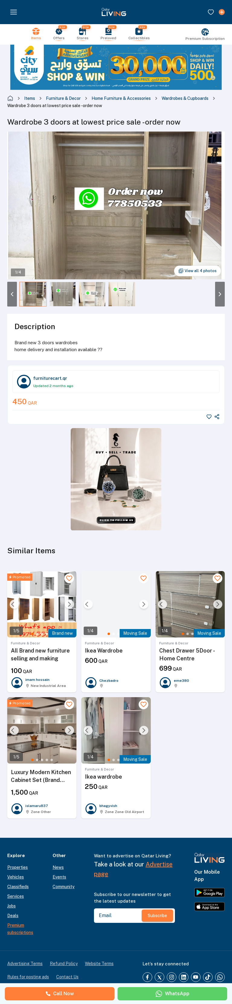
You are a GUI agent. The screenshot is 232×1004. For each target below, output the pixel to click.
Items (29, 98)
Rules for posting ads (28, 976)
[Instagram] (171, 977)
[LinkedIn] (183, 977)
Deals (12, 915)
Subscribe (157, 915)
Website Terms (99, 963)
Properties (17, 867)
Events (59, 877)
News (58, 867)
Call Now (59, 993)
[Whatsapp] (220, 977)
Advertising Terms (25, 963)
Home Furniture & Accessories (121, 98)
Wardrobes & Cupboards (185, 98)
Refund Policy (64, 963)
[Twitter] (159, 977)
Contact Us (67, 976)
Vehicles (15, 877)
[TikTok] (208, 977)
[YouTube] (196, 977)
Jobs (11, 906)
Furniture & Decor (63, 98)
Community (64, 886)
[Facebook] (147, 977)
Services (15, 896)
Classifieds (18, 886)
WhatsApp (172, 993)
